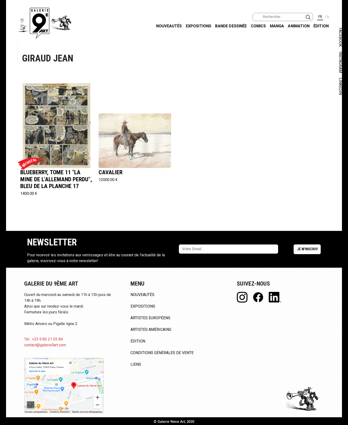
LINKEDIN (340, 86)
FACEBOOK (340, 37)
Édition (321, 26)
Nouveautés (169, 26)
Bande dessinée (231, 26)
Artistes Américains (150, 329)
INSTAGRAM (340, 62)
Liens (135, 364)
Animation (298, 26)
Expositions (198, 26)
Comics (258, 26)
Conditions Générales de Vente (162, 352)
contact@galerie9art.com (45, 345)
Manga (277, 26)
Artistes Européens (150, 318)
